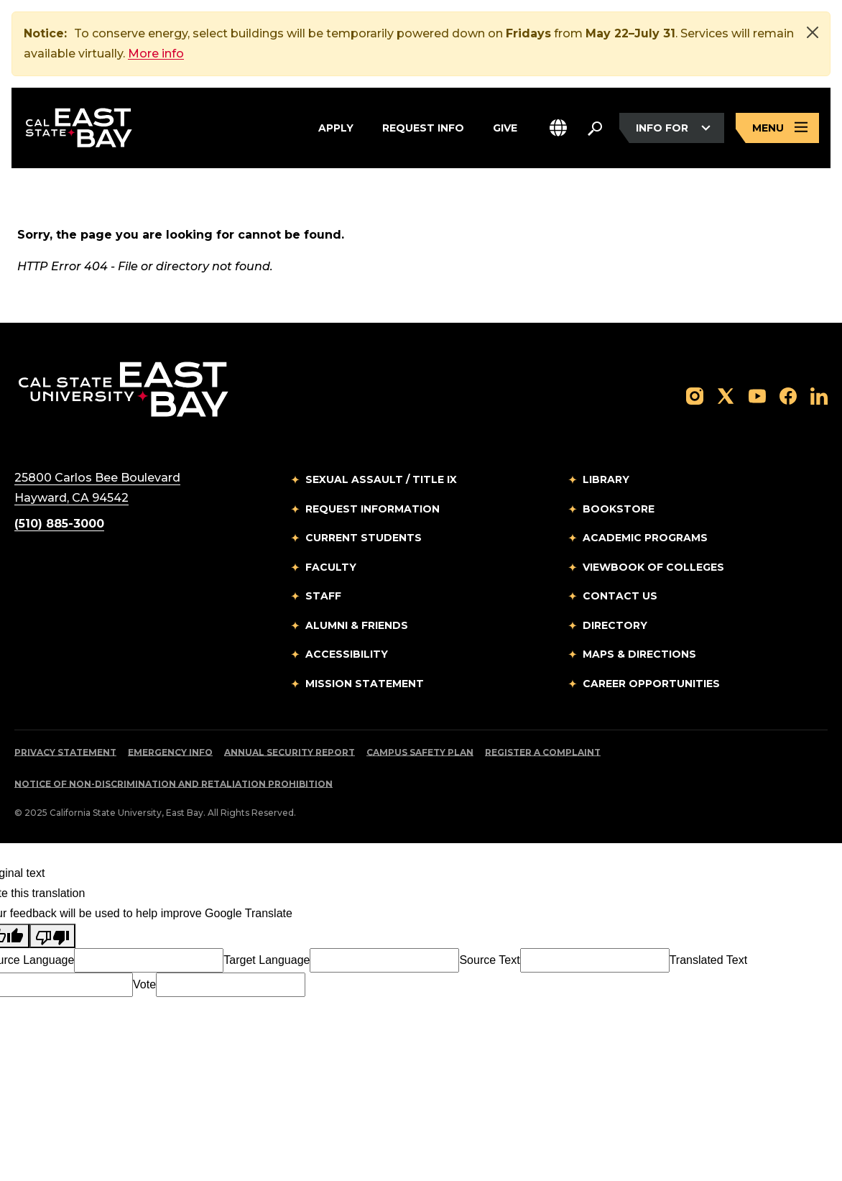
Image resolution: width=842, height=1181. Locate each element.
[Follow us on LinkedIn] (819, 396)
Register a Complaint (543, 753)
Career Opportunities (651, 684)
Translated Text (709, 961)
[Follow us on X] (725, 396)
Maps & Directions (639, 654)
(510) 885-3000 (59, 524)
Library (606, 480)
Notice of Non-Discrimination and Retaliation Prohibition (173, 784)
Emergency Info (170, 753)
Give (505, 125)
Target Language (266, 961)
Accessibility (346, 654)
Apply (335, 125)
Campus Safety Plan (419, 753)
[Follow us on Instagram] (694, 396)
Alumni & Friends (356, 626)
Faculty (330, 567)
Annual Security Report (289, 753)
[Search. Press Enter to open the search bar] (595, 128)
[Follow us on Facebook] (788, 396)
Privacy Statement (65, 753)
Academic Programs (645, 538)
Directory (615, 626)
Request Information (372, 509)
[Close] (812, 32)
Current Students (363, 538)
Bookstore (618, 509)
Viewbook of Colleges (653, 567)
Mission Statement (364, 684)
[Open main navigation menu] (777, 128)
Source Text (489, 961)
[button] (558, 128)
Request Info (423, 125)
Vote (144, 985)
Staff (323, 596)
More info (156, 53)
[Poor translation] (52, 936)
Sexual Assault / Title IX (381, 480)
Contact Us (620, 596)
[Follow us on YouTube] (757, 396)
